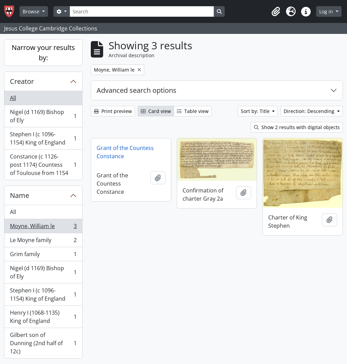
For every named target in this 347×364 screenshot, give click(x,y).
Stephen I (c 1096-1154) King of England (43, 138)
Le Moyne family (43, 241)
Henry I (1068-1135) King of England (43, 317)
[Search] (142, 11)
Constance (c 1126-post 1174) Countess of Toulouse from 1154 (43, 165)
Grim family (43, 255)
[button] (275, 11)
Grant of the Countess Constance (125, 152)
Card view (156, 111)
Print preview (113, 111)
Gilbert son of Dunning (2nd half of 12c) (43, 343)
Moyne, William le (43, 227)
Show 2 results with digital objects (297, 127)
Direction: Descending (310, 111)
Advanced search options (136, 90)
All (13, 98)
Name (19, 195)
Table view (193, 111)
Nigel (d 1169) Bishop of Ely (43, 116)
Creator (22, 81)
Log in (326, 11)
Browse (32, 11)
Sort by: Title (256, 111)
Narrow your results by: (43, 52)
